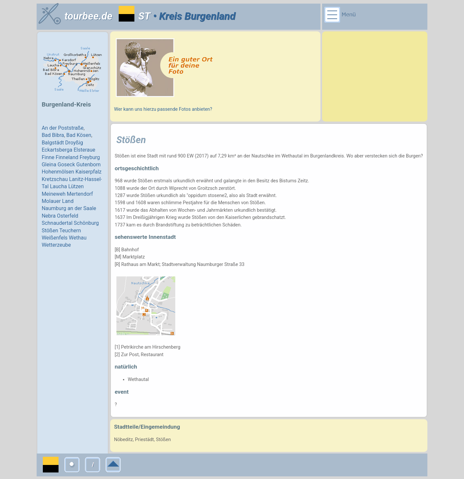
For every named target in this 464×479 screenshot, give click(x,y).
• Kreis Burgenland (192, 16)
